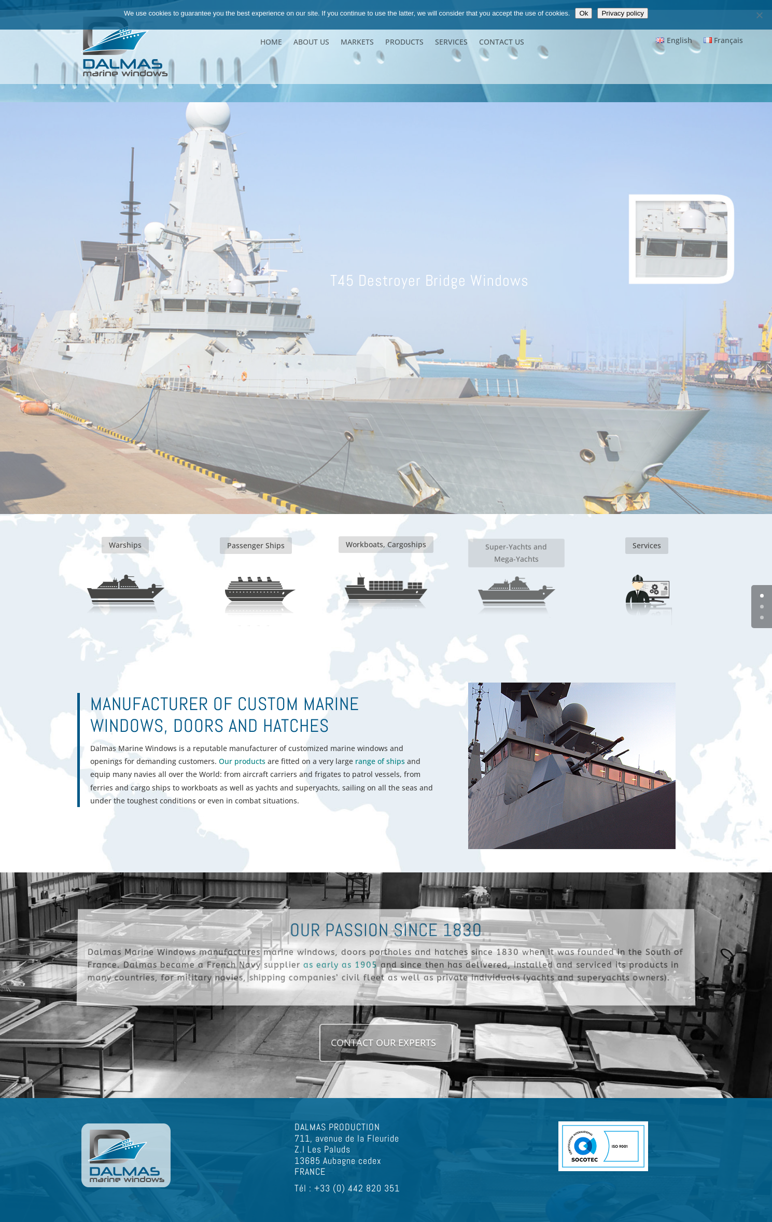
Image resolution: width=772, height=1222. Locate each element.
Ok (583, 13)
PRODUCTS (404, 42)
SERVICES (451, 42)
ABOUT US (311, 42)
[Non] (759, 15)
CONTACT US (501, 42)
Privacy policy (622, 13)
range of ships (379, 761)
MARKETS (357, 42)
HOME (271, 42)
